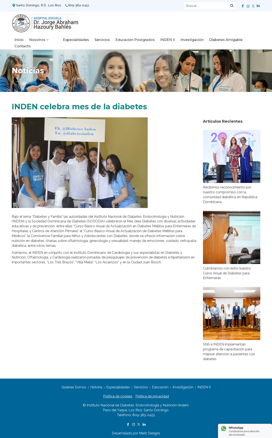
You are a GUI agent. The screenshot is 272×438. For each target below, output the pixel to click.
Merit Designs (149, 431)
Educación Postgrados (126, 40)
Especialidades (67, 40)
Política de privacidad (152, 394)
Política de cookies (117, 394)
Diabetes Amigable (217, 40)
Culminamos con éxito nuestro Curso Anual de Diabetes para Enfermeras (227, 271)
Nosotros (38, 40)
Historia (96, 385)
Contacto (247, 40)
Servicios (93, 40)
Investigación (183, 40)
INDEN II (158, 40)
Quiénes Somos (73, 385)
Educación (160, 385)
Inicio (19, 40)
